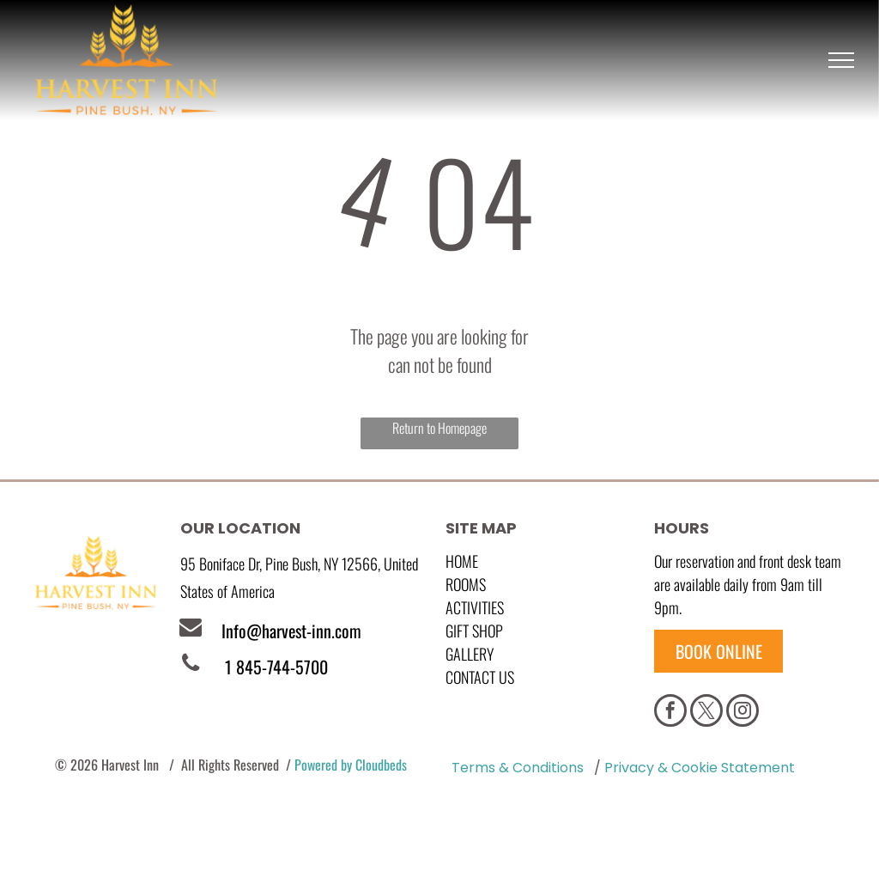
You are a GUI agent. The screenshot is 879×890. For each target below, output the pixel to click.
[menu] (841, 60)
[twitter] (706, 712)
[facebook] (670, 712)
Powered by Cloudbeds (350, 764)
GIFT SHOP (474, 630)
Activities (475, 607)
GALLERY (470, 654)
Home (462, 561)
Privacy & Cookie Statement (699, 767)
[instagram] (742, 712)
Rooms (466, 584)
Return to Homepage (439, 428)
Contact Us (480, 677)
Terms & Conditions (518, 767)
